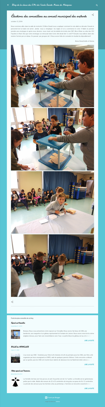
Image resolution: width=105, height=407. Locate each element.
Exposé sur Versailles (18, 323)
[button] (93, 15)
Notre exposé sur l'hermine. (20, 371)
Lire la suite (89, 340)
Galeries (58, 401)
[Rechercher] (97, 5)
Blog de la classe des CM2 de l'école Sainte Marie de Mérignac (42, 5)
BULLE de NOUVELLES (20, 347)
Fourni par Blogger (52, 397)
